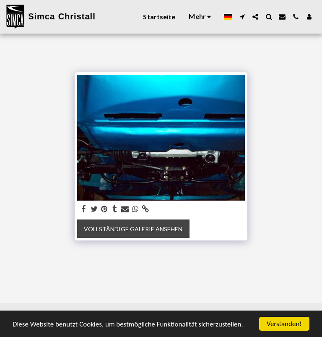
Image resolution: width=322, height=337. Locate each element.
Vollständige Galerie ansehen (133, 229)
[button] (242, 16)
